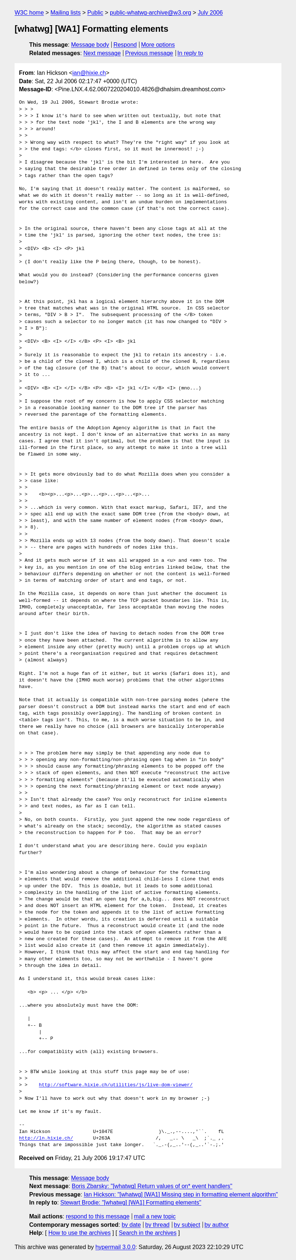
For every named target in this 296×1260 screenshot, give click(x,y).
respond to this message (97, 1216)
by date (131, 1225)
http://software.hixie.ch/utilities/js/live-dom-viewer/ (116, 1085)
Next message (102, 53)
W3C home (29, 12)
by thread (157, 1225)
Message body (90, 45)
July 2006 (210, 12)
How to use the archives (79, 1233)
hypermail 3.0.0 (115, 1247)
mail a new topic (155, 1216)
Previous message (149, 53)
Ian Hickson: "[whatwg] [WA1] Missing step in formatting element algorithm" (181, 1194)
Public (95, 12)
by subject (187, 1225)
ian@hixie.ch (89, 73)
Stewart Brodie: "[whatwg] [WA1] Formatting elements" (130, 1202)
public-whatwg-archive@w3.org (150, 12)
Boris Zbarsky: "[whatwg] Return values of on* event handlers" (152, 1186)
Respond (125, 45)
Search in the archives (147, 1233)
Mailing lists (65, 12)
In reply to (190, 53)
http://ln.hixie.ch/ (46, 1138)
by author (216, 1225)
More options (158, 45)
